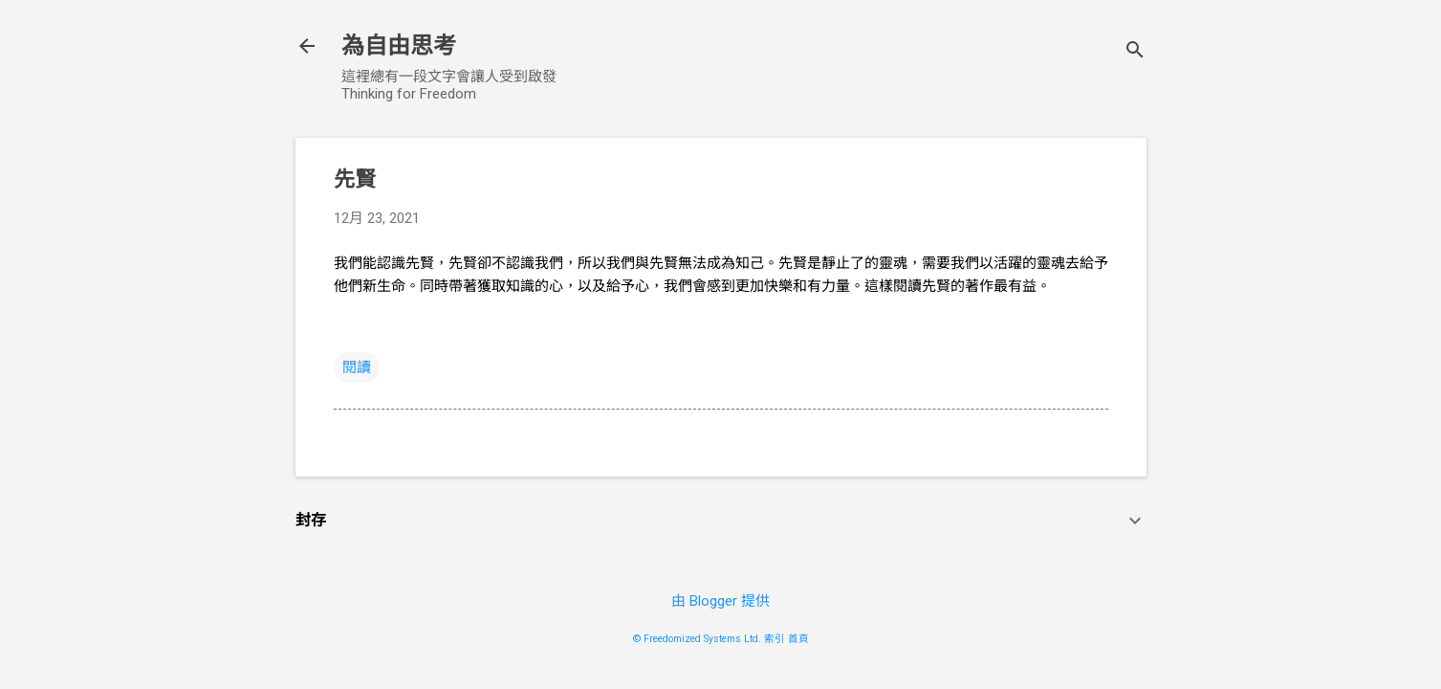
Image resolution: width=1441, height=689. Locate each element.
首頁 (798, 639)
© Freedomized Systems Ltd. (697, 639)
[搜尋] (1135, 52)
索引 (774, 639)
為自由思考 (398, 46)
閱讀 (356, 367)
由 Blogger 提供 (720, 601)
